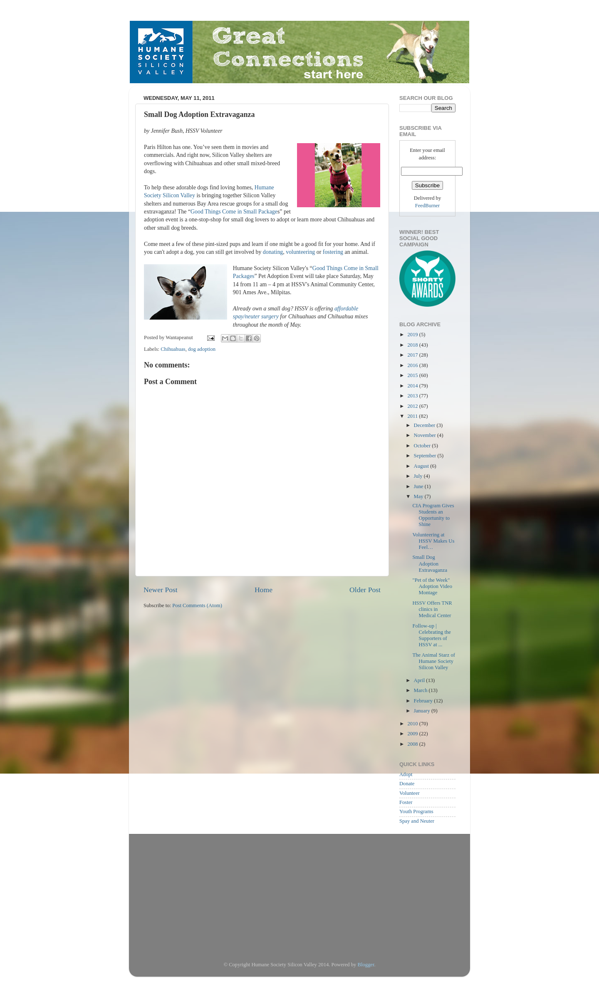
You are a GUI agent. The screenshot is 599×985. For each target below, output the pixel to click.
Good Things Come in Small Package (234, 211)
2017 (413, 355)
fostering (334, 252)
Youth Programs (416, 811)
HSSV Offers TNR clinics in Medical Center (432, 609)
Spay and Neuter (416, 821)
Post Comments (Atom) (197, 605)
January (422, 711)
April (420, 680)
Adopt (405, 774)
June (419, 486)
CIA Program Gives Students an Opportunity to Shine (433, 515)
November (425, 435)
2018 (413, 345)
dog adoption (201, 349)
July (419, 476)
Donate (406, 784)
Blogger (366, 965)
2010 (413, 724)
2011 (413, 416)
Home (263, 590)
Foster (405, 802)
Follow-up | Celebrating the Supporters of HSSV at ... (431, 635)
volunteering (301, 252)
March (421, 690)
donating (273, 252)
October (423, 446)
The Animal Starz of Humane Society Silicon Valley (433, 661)
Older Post (365, 590)
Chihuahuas (173, 349)
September (426, 456)
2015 (413, 375)
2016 (413, 365)
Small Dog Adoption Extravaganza (429, 563)
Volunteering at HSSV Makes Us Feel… (433, 541)
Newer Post (161, 590)
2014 (413, 386)
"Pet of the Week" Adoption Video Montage (432, 586)
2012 (413, 406)
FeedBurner (427, 205)
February (424, 701)
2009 (413, 734)
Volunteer (409, 793)
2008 (413, 744)
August (422, 466)
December (425, 425)
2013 (413, 396)
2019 (413, 334)
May (419, 496)
